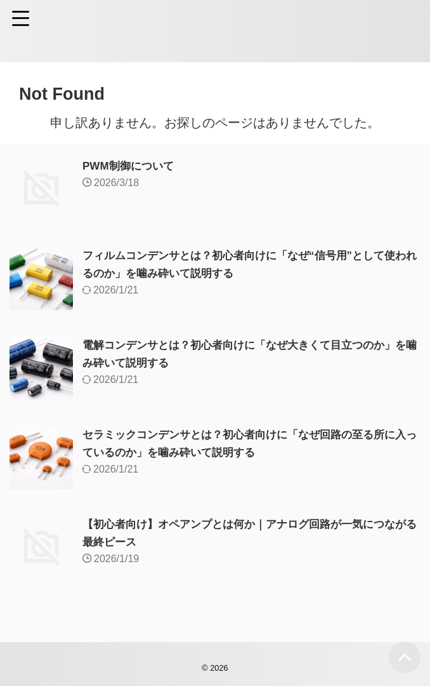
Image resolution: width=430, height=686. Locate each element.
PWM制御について (130, 165)
